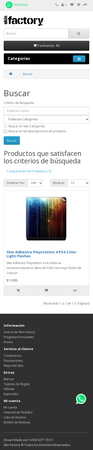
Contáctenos (13, 356)
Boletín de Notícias (17, 422)
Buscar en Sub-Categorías (24, 126)
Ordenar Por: (15, 183)
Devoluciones (13, 361)
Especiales (11, 394)
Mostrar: (59, 183)
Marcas (9, 379)
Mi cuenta (10, 407)
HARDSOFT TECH (41, 440)
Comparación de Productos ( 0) (29, 171)
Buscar (28, 74)
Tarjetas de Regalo (17, 384)
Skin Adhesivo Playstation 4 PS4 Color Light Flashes (41, 254)
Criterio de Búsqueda (19, 103)
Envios (8, 342)
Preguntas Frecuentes (19, 337)
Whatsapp (16, 4)
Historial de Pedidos (18, 412)
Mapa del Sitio (13, 365)
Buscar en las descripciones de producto (35, 131)
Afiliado (9, 389)
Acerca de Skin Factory (19, 332)
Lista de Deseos (15, 417)
